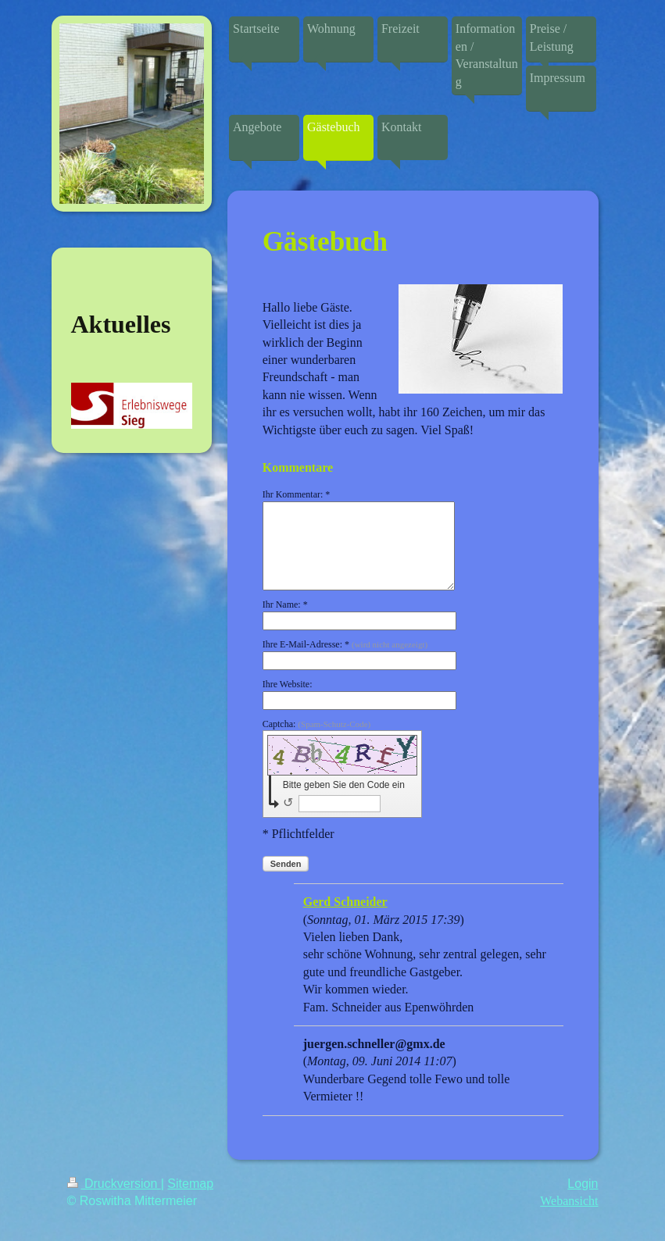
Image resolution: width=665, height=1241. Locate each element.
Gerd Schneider (345, 901)
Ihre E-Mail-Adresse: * (345, 644)
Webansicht (569, 1200)
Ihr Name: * (285, 604)
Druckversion (114, 1183)
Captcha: (317, 724)
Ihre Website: (288, 684)
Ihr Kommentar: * (297, 494)
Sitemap (190, 1183)
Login (582, 1183)
